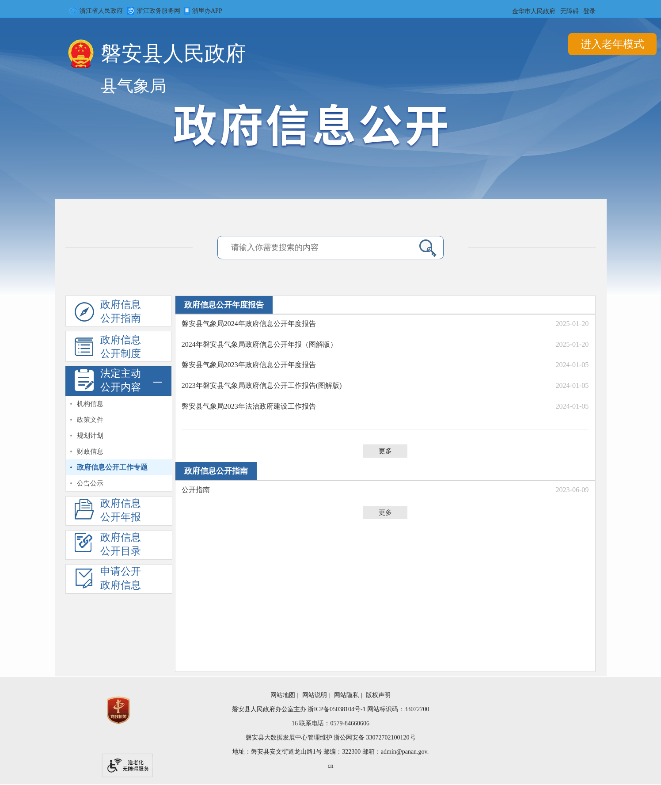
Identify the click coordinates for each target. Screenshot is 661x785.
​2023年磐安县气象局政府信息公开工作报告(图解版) (262, 385)
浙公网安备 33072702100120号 (375, 737)
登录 (589, 11)
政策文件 (90, 419)
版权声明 (378, 695)
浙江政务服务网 (152, 11)
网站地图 (282, 695)
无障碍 (569, 11)
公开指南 (196, 489)
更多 (385, 451)
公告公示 (90, 483)
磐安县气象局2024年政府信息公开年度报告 (249, 323)
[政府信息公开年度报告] (118, 511)
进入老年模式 (612, 44)
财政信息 (90, 451)
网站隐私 (346, 695)
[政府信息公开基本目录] (119, 546)
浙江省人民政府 (94, 11)
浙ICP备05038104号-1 (336, 709)
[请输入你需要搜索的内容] (272, 247)
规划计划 (90, 435)
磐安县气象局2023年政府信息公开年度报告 (249, 364)
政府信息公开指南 (108, 312)
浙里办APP (201, 11)
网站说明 (314, 695)
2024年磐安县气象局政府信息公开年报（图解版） (259, 344)
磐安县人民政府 (173, 56)
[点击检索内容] (428, 247)
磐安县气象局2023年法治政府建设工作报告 (249, 406)
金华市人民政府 (533, 11)
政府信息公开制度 (108, 348)
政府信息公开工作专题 (112, 467)
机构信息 (90, 403)
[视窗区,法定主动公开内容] (118, 444)
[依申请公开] (119, 580)
